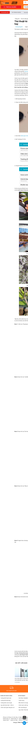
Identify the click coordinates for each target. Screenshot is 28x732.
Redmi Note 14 (6, 718)
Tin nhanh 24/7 (5, 12)
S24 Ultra (15, 717)
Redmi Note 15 (14, 718)
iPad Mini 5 (21, 718)
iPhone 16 (5, 717)
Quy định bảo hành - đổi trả (7, 705)
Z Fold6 (20, 717)
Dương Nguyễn (19, 26)
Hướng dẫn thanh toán (6, 698)
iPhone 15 (10, 717)
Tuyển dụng (21, 700)
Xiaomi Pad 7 (6, 720)
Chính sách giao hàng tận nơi (7, 707)
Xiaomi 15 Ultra (14, 720)
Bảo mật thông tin (23, 707)
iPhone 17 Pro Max (23, 720)
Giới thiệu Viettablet (23, 698)
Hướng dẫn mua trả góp (6, 702)
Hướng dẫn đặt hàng (5, 700)
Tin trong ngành (16, 12)
